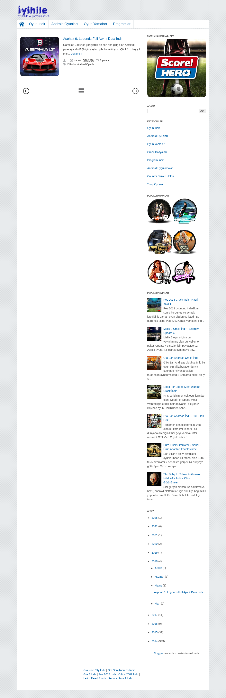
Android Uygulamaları (160, 168)
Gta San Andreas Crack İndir (180, 357)
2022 (154, 526)
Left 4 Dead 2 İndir (95, 678)
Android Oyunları (64, 24)
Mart (157, 603)
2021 (154, 535)
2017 (154, 614)
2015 (154, 632)
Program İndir (155, 160)
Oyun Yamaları (95, 24)
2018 (154, 561)
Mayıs (158, 585)
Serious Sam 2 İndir (120, 678)
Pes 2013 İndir (107, 674)
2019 (154, 552)
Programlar (122, 24)
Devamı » (76, 53)
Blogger (158, 653)
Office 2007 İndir (128, 674)
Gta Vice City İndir (95, 670)
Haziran (159, 576)
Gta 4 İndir (90, 674)
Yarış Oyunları (156, 184)
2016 (154, 623)
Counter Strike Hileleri (160, 176)
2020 (154, 543)
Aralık (158, 568)
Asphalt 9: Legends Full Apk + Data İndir (93, 39)
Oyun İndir (37, 24)
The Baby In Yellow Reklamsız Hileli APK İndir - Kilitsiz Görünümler (181, 478)
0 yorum (104, 60)
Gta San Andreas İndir (121, 670)
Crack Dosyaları (157, 152)
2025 (154, 517)
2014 (154, 641)
